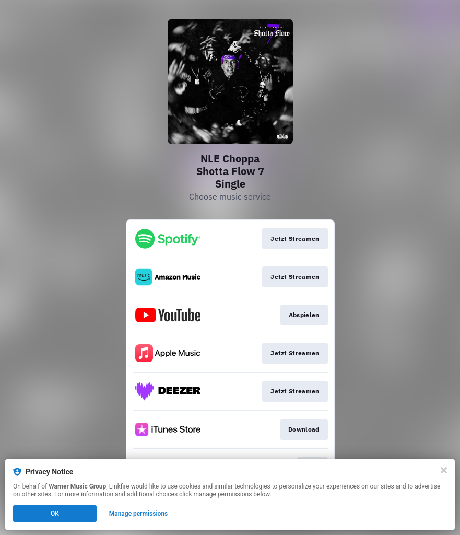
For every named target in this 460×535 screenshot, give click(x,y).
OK (55, 513)
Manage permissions (138, 513)
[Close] (443, 470)
